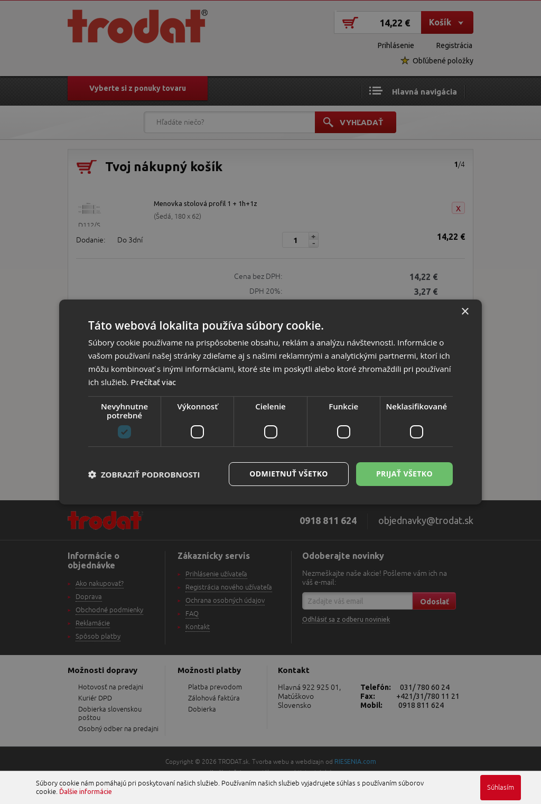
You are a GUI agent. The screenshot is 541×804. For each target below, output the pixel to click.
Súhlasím (500, 787)
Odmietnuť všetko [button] (288, 474)
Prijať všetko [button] (404, 474)
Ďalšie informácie (85, 791)
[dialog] (270, 402)
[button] (144, 474)
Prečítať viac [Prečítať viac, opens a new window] (153, 382)
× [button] (465, 312)
